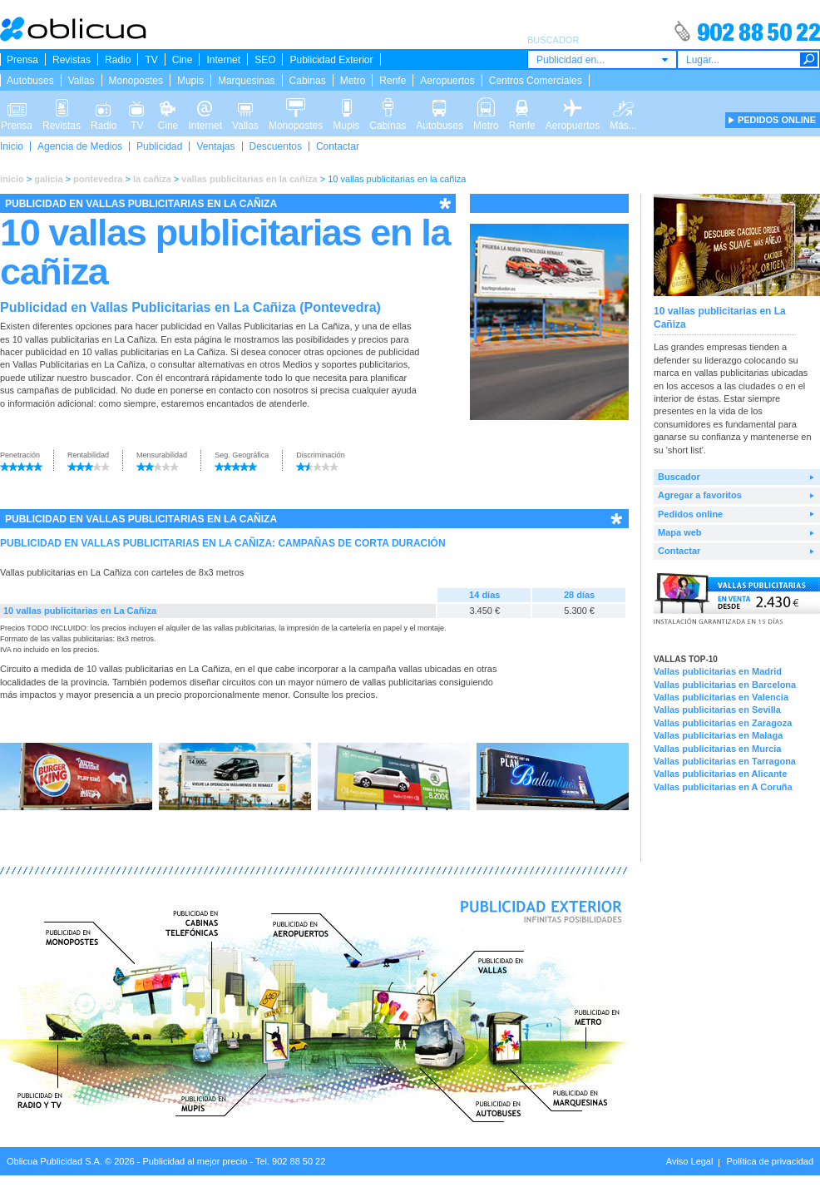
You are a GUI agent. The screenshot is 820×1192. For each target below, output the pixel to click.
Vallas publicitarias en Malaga (718, 735)
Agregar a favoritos (700, 495)
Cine (182, 60)
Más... (623, 106)
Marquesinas (246, 81)
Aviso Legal (690, 1161)
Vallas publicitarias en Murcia (717, 749)
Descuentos (275, 146)
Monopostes (136, 81)
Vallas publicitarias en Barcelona (725, 685)
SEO (264, 60)
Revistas (71, 60)
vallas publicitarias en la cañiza (249, 179)
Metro (353, 81)
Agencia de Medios (79, 146)
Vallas (81, 81)
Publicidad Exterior (331, 60)
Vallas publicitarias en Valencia (721, 697)
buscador (110, 378)
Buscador (679, 477)
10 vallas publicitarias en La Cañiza (79, 611)
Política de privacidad (769, 1161)
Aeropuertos (447, 81)
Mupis (190, 81)
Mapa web (680, 532)
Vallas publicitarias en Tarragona (725, 761)
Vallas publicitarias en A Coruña (723, 787)
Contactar (337, 146)
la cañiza (152, 179)
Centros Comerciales (535, 81)
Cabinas (307, 81)
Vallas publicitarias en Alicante (720, 774)
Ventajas (215, 146)
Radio (118, 60)
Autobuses (30, 81)
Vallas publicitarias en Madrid (718, 671)
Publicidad (159, 146)
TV (151, 60)
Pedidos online (690, 514)
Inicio (11, 146)
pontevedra (97, 179)
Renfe (392, 81)
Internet (223, 60)
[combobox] (602, 59)
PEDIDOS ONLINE (777, 120)
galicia (48, 179)
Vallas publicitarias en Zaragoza (723, 723)
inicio (12, 179)
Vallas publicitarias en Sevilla (717, 710)
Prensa (22, 60)
